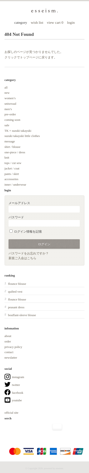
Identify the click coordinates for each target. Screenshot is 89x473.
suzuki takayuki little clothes (22, 136)
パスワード (44, 221)
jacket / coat (12, 168)
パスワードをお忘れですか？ (29, 253)
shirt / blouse (12, 147)
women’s (10, 98)
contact (9, 352)
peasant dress (16, 307)
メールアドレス (44, 206)
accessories (11, 179)
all (6, 87)
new (7, 92)
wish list (37, 22)
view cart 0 (55, 22)
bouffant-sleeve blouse (22, 315)
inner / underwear (15, 184)
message (10, 141)
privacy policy (13, 347)
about (8, 336)
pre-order (10, 114)
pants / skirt (12, 174)
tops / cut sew (13, 163)
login (71, 22)
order (8, 341)
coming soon (12, 120)
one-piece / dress (15, 152)
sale (7, 125)
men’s (8, 109)
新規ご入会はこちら (22, 258)
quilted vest (15, 291)
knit (7, 157)
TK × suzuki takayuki (18, 130)
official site (12, 412)
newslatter (11, 357)
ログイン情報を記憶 (25, 231)
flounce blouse (17, 284)
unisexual (10, 103)
